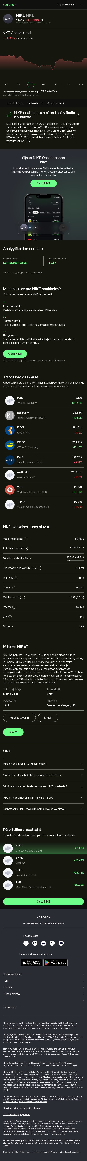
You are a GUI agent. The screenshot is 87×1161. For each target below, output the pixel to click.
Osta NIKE (43, 183)
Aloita (13, 732)
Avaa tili (6, 92)
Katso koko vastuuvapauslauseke (33, 1102)
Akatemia (59, 360)
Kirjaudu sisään (66, 4)
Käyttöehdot (25, 1114)
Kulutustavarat (19, 718)
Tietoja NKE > (35, 103)
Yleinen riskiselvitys (11, 1114)
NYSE (48, 718)
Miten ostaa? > (55, 103)
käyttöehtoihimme (10, 1102)
